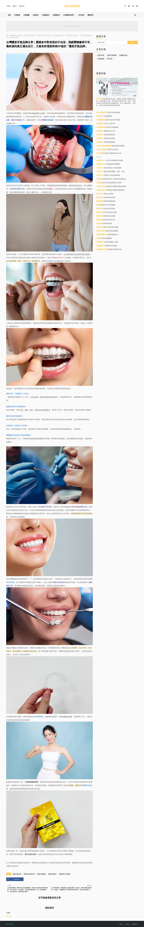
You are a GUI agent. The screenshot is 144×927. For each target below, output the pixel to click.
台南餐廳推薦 (101, 120)
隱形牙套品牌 (17, 874)
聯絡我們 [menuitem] (90, 15)
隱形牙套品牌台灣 (29, 874)
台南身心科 (100, 168)
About (14, 6)
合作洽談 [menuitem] (81, 15)
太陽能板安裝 (101, 164)
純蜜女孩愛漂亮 (72, 6)
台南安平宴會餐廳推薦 (104, 146)
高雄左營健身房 (101, 112)
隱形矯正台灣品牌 (15, 35)
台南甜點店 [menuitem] (45, 15)
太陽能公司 (100, 160)
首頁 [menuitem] (9, 15)
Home (8, 6)
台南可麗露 (100, 153)
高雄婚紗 (99, 179)
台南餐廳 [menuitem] (26, 15)
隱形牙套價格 (41, 874)
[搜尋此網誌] (111, 42)
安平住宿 (109, 58)
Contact (22, 6)
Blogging (10, 924)
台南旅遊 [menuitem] (17, 15)
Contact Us (135, 924)
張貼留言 (9, 916)
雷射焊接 (99, 99)
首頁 (7, 35)
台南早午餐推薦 (111, 55)
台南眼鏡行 (100, 123)
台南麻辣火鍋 (123, 55)
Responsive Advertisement (72, 26)
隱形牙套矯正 (52, 874)
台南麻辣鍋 (100, 58)
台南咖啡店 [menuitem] (56, 15)
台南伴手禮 (100, 55)
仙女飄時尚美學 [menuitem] (68, 15)
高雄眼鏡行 (100, 116)
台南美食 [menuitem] (35, 15)
